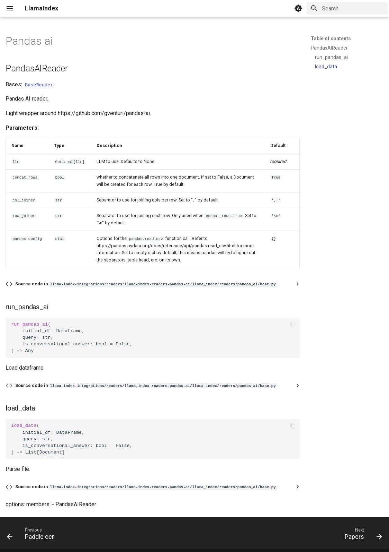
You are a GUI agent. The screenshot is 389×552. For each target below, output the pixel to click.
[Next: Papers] (361, 535)
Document (50, 452)
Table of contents (331, 38)
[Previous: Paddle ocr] (32, 535)
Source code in (146, 283)
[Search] (347, 8)
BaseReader (39, 84)
